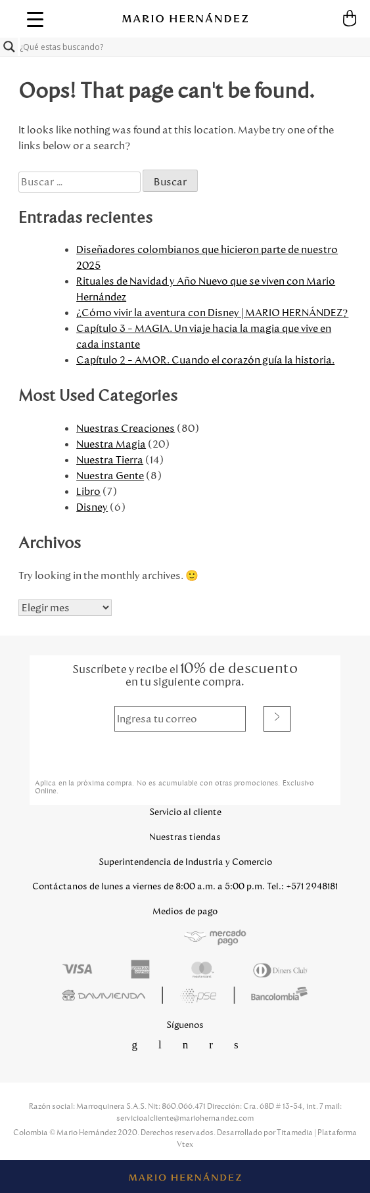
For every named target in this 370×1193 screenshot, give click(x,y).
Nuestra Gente (110, 475)
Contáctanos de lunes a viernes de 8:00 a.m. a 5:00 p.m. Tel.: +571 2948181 (185, 886)
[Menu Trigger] (34, 19)
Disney (92, 507)
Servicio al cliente (185, 812)
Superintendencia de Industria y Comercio (185, 862)
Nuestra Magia (111, 444)
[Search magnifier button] (9, 46)
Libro (88, 491)
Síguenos (185, 1025)
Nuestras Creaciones (125, 428)
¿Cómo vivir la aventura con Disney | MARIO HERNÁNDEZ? (212, 312)
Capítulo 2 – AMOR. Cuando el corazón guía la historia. (205, 360)
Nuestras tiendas (185, 837)
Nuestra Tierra (109, 460)
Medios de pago (185, 911)
